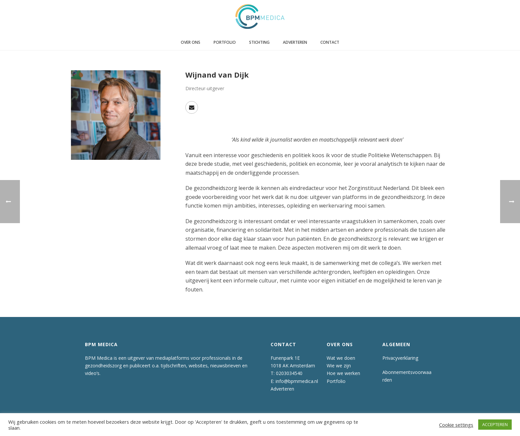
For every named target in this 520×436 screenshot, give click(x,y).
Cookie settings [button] (456, 425)
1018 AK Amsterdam (293, 365)
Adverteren (295, 42)
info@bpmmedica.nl (297, 381)
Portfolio (225, 42)
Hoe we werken (343, 373)
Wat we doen (341, 358)
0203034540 (289, 373)
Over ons (190, 42)
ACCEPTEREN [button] (495, 424)
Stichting (259, 42)
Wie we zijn (339, 365)
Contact (329, 42)
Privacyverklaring (400, 358)
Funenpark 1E (285, 358)
